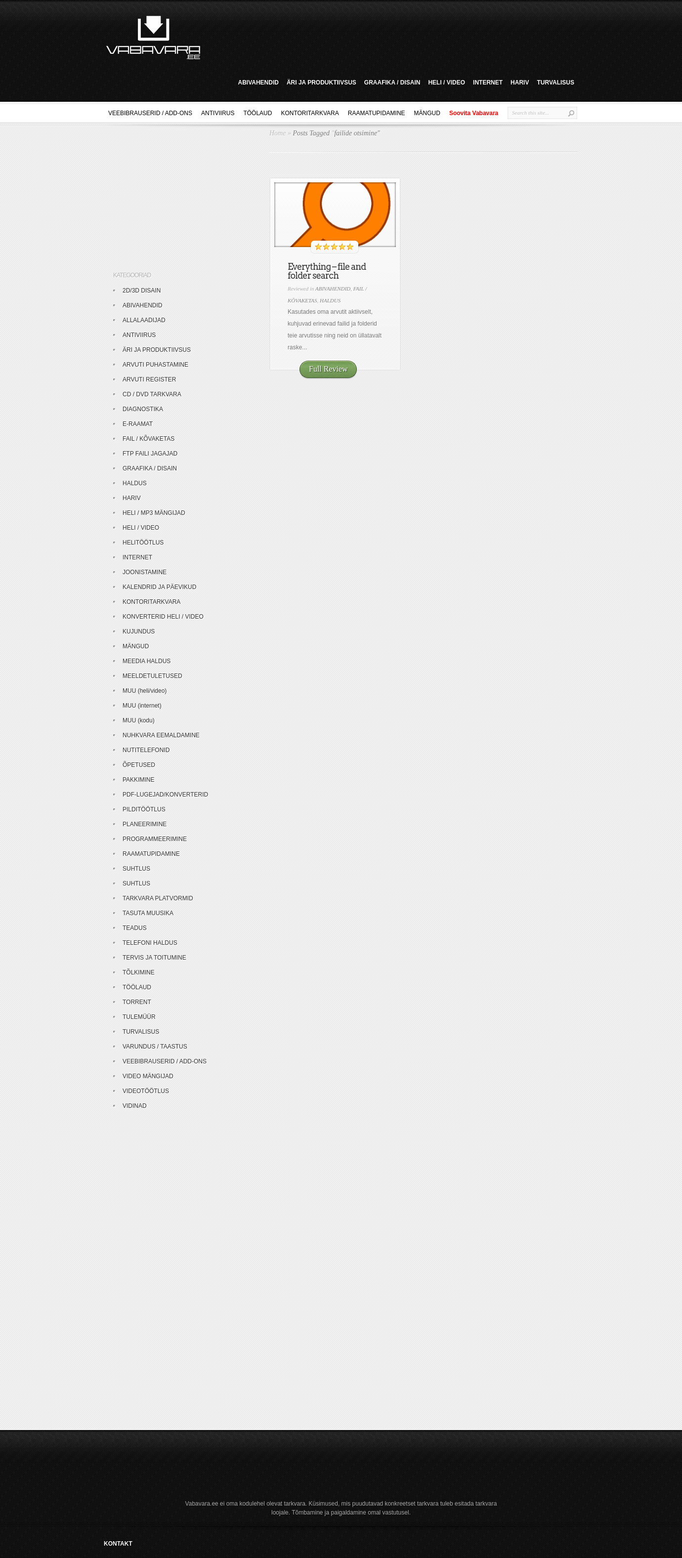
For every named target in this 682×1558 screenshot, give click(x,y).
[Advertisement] (392, 36)
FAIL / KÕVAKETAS (148, 438)
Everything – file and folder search (327, 271)
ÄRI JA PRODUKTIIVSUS (321, 82)
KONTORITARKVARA (310, 113)
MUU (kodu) (139, 720)
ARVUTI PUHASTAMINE (155, 364)
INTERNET (488, 82)
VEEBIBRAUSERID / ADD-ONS (150, 113)
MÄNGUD (427, 113)
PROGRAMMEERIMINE (155, 839)
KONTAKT (118, 1543)
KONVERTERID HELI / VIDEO (163, 616)
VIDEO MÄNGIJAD (148, 1076)
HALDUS (330, 300)
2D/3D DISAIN (142, 290)
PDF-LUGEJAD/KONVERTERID (165, 794)
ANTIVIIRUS (217, 113)
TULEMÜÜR (139, 1016)
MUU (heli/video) (145, 690)
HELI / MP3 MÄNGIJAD (154, 512)
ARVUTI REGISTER (149, 379)
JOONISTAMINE (145, 572)
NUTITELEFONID (146, 750)
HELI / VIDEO (446, 82)
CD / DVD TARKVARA (152, 394)
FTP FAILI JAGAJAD (150, 453)
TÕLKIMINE (139, 972)
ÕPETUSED (139, 764)
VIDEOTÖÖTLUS (146, 1091)
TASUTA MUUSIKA (148, 913)
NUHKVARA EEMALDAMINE (161, 735)
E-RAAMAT (138, 424)
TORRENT (137, 1002)
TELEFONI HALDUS (150, 942)
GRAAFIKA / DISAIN (392, 82)
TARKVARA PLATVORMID (158, 898)
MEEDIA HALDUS (146, 661)
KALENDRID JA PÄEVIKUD (159, 587)
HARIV (520, 82)
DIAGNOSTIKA (143, 409)
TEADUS (135, 928)
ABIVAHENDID (258, 82)
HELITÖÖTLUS (143, 542)
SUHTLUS (136, 868)
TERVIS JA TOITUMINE (154, 957)
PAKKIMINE (138, 779)
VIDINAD (135, 1105)
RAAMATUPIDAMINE (376, 113)
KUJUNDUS (139, 631)
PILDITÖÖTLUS (144, 809)
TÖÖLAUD (257, 113)
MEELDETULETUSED (152, 676)
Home (277, 133)
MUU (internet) (142, 705)
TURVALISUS (555, 82)
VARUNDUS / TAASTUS (155, 1046)
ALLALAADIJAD (144, 320)
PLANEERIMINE (145, 824)
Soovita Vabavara (473, 113)
